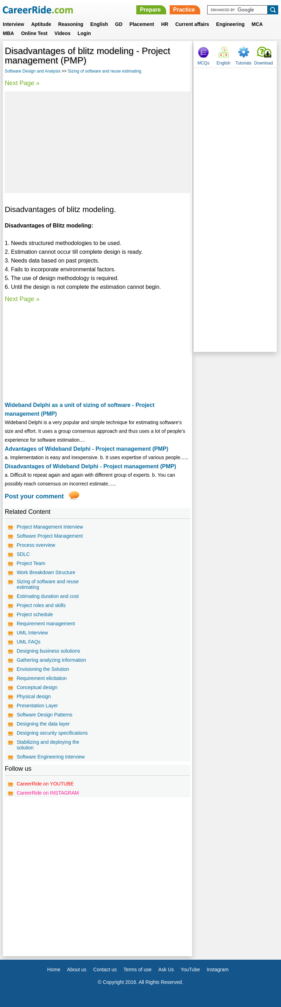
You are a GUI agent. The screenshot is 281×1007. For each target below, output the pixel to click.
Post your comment (34, 496)
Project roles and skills (41, 605)
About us (76, 969)
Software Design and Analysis (32, 71)
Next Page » (22, 83)
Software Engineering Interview (51, 757)
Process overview (36, 545)
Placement (142, 24)
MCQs (203, 63)
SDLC (23, 554)
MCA (257, 24)
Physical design (34, 696)
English (99, 24)
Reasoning (70, 24)
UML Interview (32, 632)
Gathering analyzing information (51, 660)
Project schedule (35, 614)
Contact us (105, 969)
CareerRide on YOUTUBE (45, 784)
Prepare (150, 10)
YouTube (190, 969)
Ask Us (166, 969)
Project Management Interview (50, 527)
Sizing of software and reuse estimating (104, 71)
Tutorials (243, 63)
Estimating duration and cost (48, 596)
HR (164, 24)
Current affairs (192, 24)
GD (119, 24)
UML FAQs (28, 642)
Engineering (230, 24)
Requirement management (46, 623)
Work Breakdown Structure (46, 572)
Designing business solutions (48, 651)
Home (53, 969)
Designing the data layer (43, 724)
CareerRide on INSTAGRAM (48, 793)
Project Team (31, 563)
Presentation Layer (37, 705)
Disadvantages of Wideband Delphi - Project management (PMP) (90, 466)
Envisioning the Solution (43, 669)
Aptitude (41, 24)
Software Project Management (50, 536)
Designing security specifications (52, 733)
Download (263, 63)
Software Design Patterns (44, 714)
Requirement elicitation (41, 678)
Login (84, 33)
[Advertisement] (97, 142)
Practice (184, 10)
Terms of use (137, 969)
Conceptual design (37, 687)
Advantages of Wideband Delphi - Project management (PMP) (86, 449)
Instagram (217, 969)
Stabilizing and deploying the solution (48, 744)
